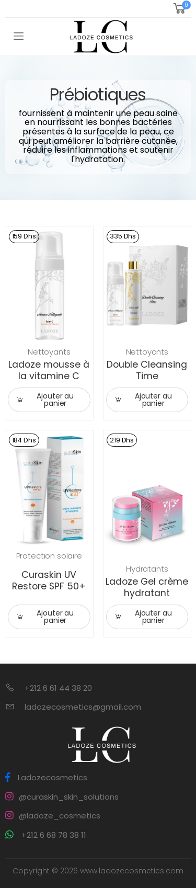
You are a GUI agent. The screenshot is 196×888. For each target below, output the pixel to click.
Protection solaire (49, 555)
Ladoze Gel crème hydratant (147, 587)
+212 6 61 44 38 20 (58, 687)
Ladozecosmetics (46, 777)
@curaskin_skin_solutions (62, 796)
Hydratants (147, 568)
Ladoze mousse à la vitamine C (48, 370)
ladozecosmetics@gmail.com (83, 706)
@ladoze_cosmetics (52, 815)
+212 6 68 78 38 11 (45, 834)
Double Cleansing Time (147, 370)
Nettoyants (49, 351)
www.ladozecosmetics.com (131, 871)
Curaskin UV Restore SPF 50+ (49, 580)
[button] (181, 8)
